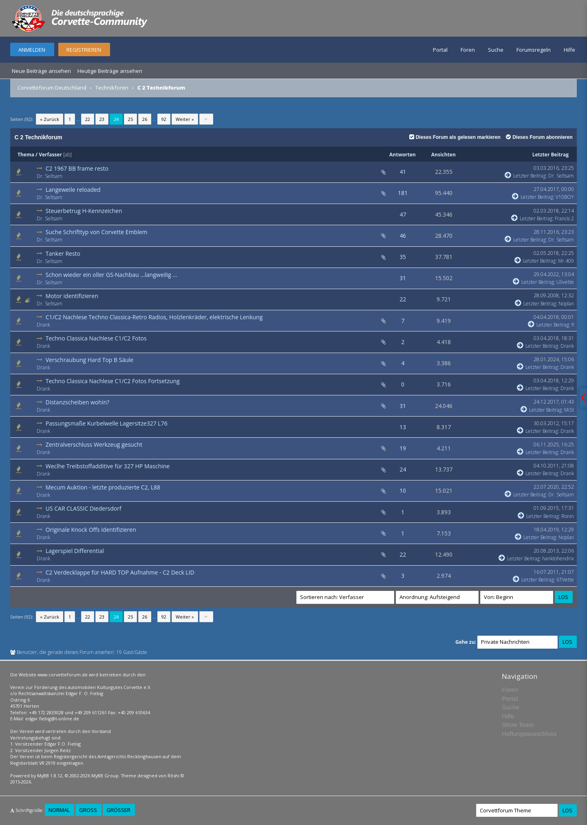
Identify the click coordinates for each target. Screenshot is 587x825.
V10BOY (565, 196)
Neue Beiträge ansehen (41, 71)
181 (403, 193)
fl (573, 324)
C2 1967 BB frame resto (77, 168)
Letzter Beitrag (550, 154)
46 (402, 235)
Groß (88, 810)
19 (402, 448)
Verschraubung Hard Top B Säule (89, 360)
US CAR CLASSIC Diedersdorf (83, 508)
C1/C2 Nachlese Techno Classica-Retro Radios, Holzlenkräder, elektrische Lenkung (154, 317)
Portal (440, 49)
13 (402, 427)
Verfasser (50, 154)
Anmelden (31, 49)
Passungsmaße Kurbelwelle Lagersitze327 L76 (107, 423)
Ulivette (565, 282)
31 (402, 278)
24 (402, 469)
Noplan (566, 303)
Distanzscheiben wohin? (77, 402)
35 (402, 257)
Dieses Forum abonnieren (539, 137)
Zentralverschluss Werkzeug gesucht (94, 444)
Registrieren (83, 49)
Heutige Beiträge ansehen (109, 71)
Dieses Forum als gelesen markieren (455, 137)
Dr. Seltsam (49, 176)
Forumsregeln (533, 49)
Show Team (518, 724)
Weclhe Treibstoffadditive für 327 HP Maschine (108, 466)
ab (67, 154)
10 (402, 490)
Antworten (402, 154)
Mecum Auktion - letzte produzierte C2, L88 (103, 487)
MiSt (569, 409)
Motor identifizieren (72, 296)
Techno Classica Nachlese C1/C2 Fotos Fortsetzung (113, 381)
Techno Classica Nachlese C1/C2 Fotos (96, 338)
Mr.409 (566, 260)
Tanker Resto (63, 253)
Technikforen (111, 87)
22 (87, 119)
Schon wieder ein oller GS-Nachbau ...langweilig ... (111, 275)
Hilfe (569, 49)
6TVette (565, 579)
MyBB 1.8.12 (49, 775)
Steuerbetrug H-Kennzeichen (84, 211)
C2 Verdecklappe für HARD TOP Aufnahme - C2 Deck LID (120, 572)
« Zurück (49, 119)
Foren (468, 49)
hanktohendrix (558, 558)
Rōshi (173, 775)
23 (101, 119)
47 (402, 214)
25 (130, 119)
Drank (43, 324)
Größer (118, 810)
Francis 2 (564, 218)
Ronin (567, 516)
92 (163, 119)
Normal (59, 810)
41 (402, 172)
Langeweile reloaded (73, 189)
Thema (26, 154)
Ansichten (443, 154)
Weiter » (185, 119)
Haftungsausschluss (529, 733)
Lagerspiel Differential (75, 551)
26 (144, 119)
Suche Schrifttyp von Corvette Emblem (97, 232)
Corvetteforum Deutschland (52, 87)
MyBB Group (105, 775)
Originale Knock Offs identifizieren (91, 529)
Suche (495, 49)
